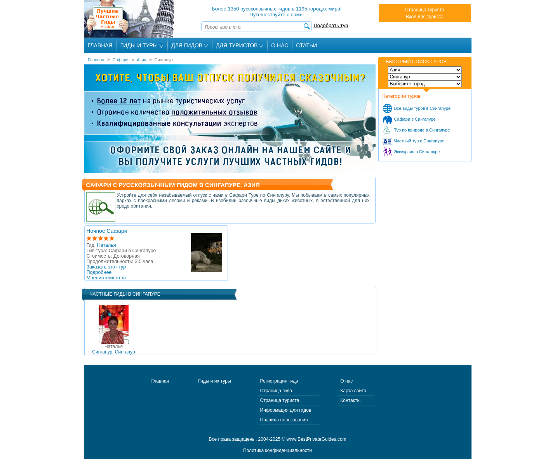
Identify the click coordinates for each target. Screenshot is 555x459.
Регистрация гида (279, 381)
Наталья (106, 245)
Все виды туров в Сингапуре (422, 108)
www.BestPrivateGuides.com (316, 439)
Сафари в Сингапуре (415, 119)
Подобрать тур (331, 25)
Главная (100, 45)
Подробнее (99, 272)
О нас (346, 381)
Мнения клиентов (106, 278)
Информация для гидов (285, 410)
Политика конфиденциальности (277, 450)
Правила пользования (284, 420)
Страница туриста (424, 9)
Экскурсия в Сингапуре (417, 151)
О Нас (279, 45)
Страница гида (276, 390)
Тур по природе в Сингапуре (422, 130)
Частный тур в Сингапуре (419, 141)
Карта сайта (353, 390)
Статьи (306, 45)
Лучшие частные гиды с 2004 (130, 19)
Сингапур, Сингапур (113, 349)
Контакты (350, 400)
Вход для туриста (425, 16)
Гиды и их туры (214, 381)
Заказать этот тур (106, 267)
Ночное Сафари (107, 231)
